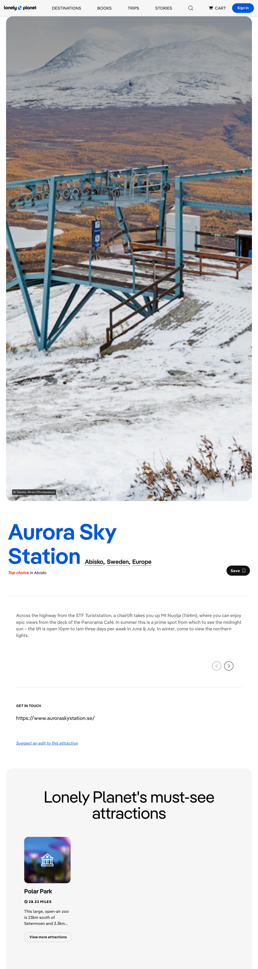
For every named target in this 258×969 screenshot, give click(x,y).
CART (217, 8)
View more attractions (48, 937)
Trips (133, 8)
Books (104, 8)
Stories (163, 8)
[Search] (190, 8)
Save (238, 572)
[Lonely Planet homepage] (20, 8)
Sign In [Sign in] (243, 8)
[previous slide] (217, 666)
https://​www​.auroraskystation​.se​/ (55, 718)
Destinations (66, 8)
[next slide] (229, 666)
